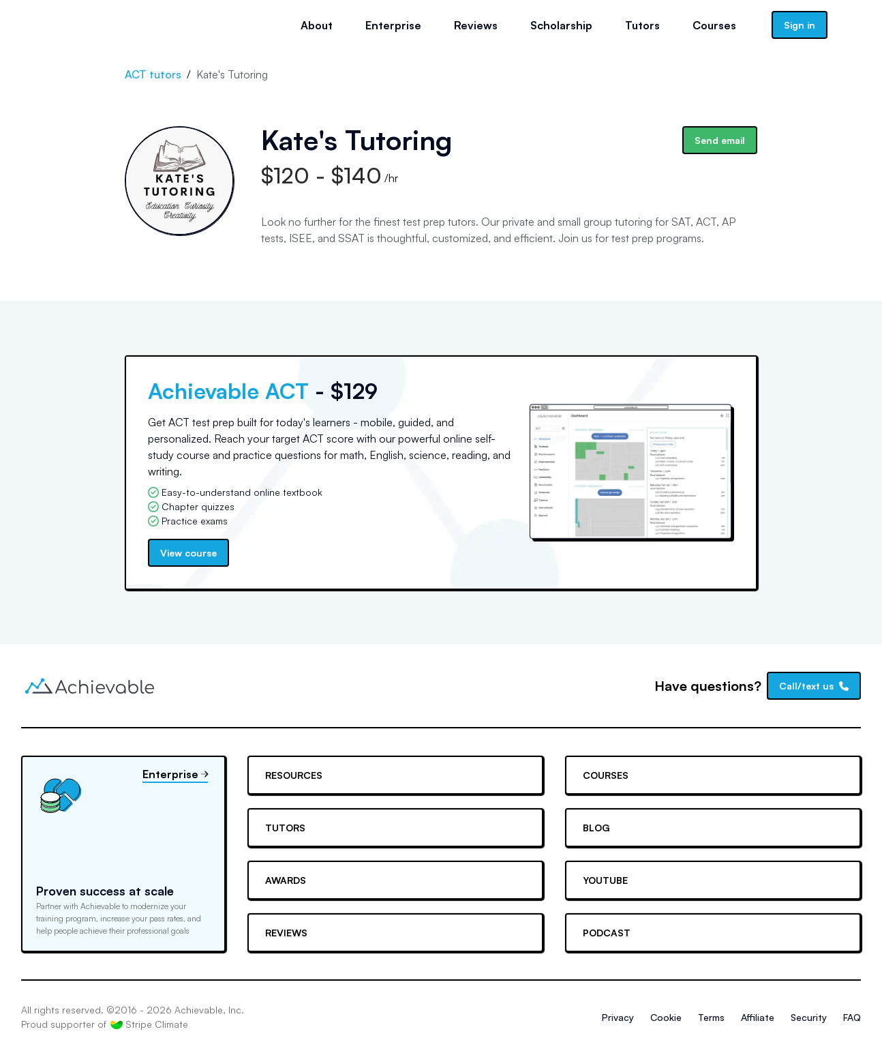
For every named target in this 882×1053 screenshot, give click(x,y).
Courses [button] (714, 25)
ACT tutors (153, 74)
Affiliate (757, 1017)
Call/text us (814, 686)
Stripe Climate (149, 1024)
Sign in (799, 25)
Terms (711, 1017)
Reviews (476, 25)
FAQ (852, 1017)
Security (809, 1017)
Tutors (642, 25)
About (317, 25)
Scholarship (561, 25)
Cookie (666, 1017)
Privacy (618, 1017)
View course (188, 553)
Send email (720, 140)
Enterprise (393, 25)
